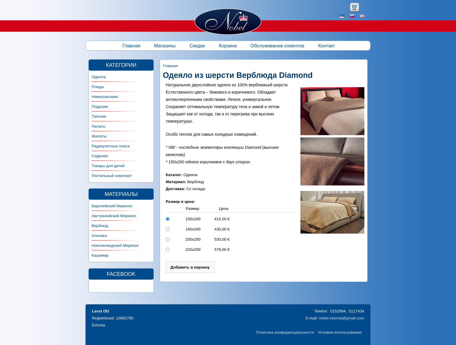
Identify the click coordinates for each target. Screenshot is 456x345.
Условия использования (339, 332)
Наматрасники (105, 96)
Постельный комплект (112, 176)
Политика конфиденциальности (285, 332)
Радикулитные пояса (110, 146)
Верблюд (100, 226)
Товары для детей (108, 166)
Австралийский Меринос (114, 216)
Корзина (228, 45)
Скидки (197, 45)
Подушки (100, 106)
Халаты (99, 126)
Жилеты (99, 136)
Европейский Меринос (112, 206)
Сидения (100, 156)
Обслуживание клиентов (277, 45)
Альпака (99, 235)
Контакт (326, 45)
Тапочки (99, 116)
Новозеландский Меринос (115, 245)
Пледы (98, 87)
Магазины (165, 45)
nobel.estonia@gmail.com (341, 318)
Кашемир (100, 255)
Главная (131, 45)
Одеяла (99, 77)
